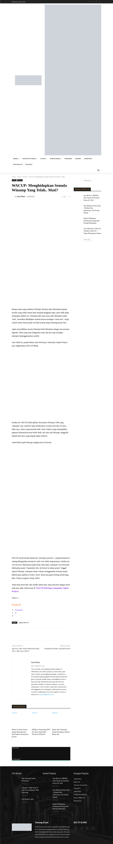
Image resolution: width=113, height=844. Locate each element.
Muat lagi (87, 233)
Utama (14, 177)
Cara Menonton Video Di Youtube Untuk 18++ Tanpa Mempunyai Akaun (92, 225)
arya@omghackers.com (46, 694)
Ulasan (19, 177)
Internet (14, 713)
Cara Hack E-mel (27, 794)
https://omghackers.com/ (37, 666)
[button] (98, 170)
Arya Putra (21, 196)
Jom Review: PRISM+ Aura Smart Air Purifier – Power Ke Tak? (92, 197)
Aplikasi (55, 713)
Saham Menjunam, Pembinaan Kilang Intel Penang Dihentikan (90, 216)
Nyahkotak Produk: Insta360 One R (57, 649)
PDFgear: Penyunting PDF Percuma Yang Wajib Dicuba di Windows (41, 731)
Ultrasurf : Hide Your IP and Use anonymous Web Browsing (30, 785)
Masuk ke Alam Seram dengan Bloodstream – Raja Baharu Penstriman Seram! (21, 731)
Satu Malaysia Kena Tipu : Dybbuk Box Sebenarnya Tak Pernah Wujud (92, 206)
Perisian (25, 177)
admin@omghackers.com (30, 836)
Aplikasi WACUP (24, 622)
